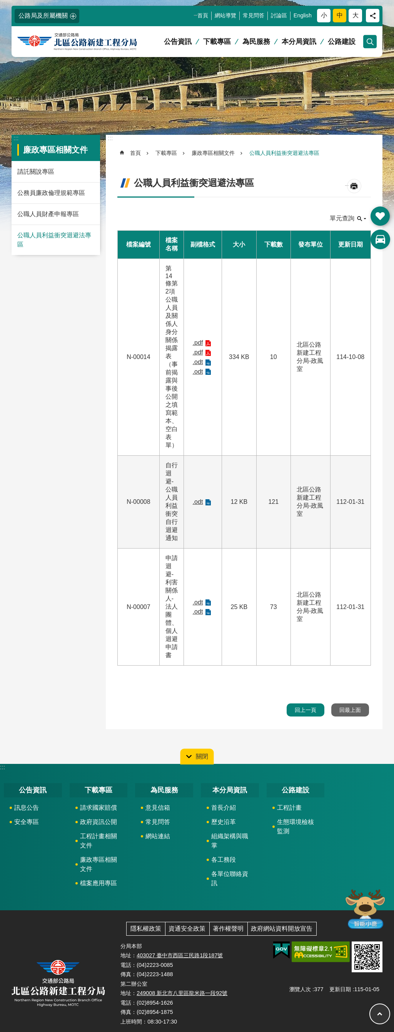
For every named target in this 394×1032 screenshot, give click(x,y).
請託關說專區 (35, 171)
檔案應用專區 (98, 883)
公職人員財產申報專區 (48, 214)
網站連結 (157, 836)
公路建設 (342, 41)
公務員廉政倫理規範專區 (51, 193)
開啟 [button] (380, 216)
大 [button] (355, 15)
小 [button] (324, 15)
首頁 (202, 15)
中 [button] (340, 15)
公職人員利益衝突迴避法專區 (54, 240)
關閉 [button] (202, 756)
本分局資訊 (299, 41)
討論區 (279, 15)
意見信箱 (157, 807)
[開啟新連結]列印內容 (354, 186)
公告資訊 (178, 41)
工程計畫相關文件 (98, 841)
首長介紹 (223, 807)
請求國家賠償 (98, 807)
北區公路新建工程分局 (90, 41)
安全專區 (26, 822)
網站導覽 (225, 15)
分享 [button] (372, 15)
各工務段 (223, 859)
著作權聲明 (228, 928)
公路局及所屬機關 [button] (43, 15)
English (303, 15)
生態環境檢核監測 (295, 826)
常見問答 (253, 15)
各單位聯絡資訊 (229, 878)
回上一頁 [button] (305, 710)
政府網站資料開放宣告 (281, 928)
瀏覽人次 (300, 989)
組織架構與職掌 (229, 841)
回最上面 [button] (350, 710)
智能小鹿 (364, 908)
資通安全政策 (187, 928)
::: (4, 3)
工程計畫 (289, 807)
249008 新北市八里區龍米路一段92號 (182, 993)
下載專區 (217, 41)
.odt (198, 362)
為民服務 (256, 41)
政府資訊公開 (98, 822)
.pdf (198, 342)
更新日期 (340, 989)
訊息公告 (26, 807)
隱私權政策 (145, 928)
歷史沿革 (223, 822)
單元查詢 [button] (342, 218)
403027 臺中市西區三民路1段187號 (180, 955)
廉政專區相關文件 (55, 149)
